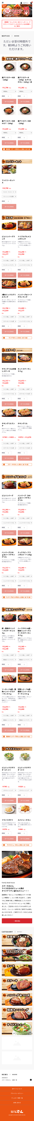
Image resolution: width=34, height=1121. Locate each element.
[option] (17, 10)
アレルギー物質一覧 (17, 1098)
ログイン (24, 3)
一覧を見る (17, 921)
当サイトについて (17, 1089)
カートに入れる (9, 101)
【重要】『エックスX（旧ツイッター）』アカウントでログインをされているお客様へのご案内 (17, 24)
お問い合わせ (17, 1103)
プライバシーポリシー (17, 1093)
